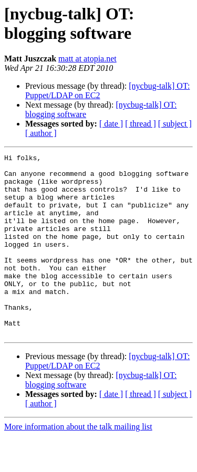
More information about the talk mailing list (78, 462)
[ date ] (111, 123)
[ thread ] (140, 123)
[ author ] (41, 133)
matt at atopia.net (87, 58)
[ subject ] (175, 123)
